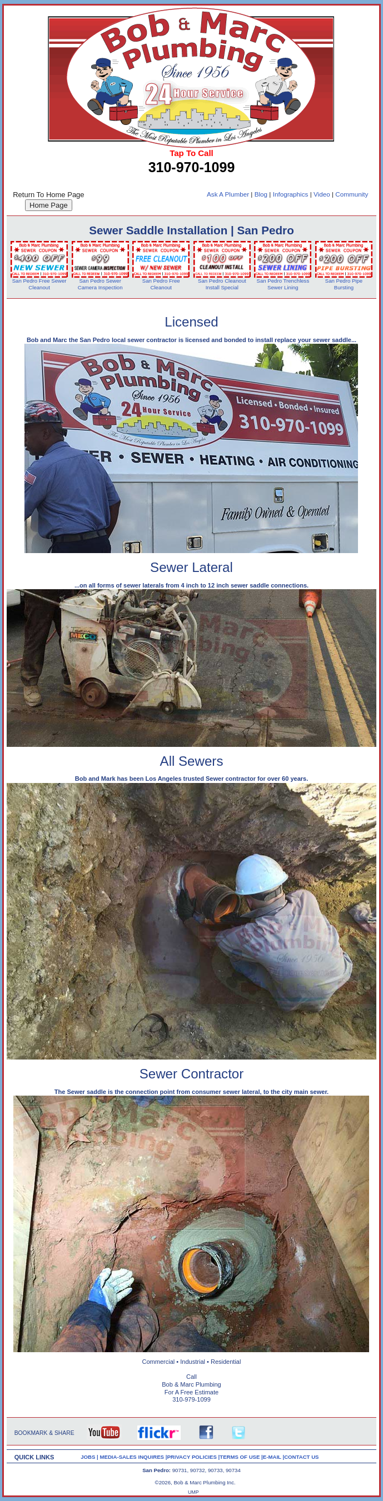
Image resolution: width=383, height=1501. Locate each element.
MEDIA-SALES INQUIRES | (133, 1457)
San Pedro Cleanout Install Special (222, 284)
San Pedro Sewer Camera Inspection (100, 284)
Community (351, 194)
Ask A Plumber (228, 194)
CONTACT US (301, 1457)
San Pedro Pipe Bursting (343, 284)
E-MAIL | (273, 1457)
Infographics (291, 194)
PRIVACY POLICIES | (193, 1457)
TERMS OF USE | (241, 1457)
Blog (261, 194)
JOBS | (90, 1457)
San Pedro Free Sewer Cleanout (39, 284)
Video (322, 194)
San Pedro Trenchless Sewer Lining (283, 284)
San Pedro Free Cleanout (161, 284)
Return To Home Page (48, 194)
